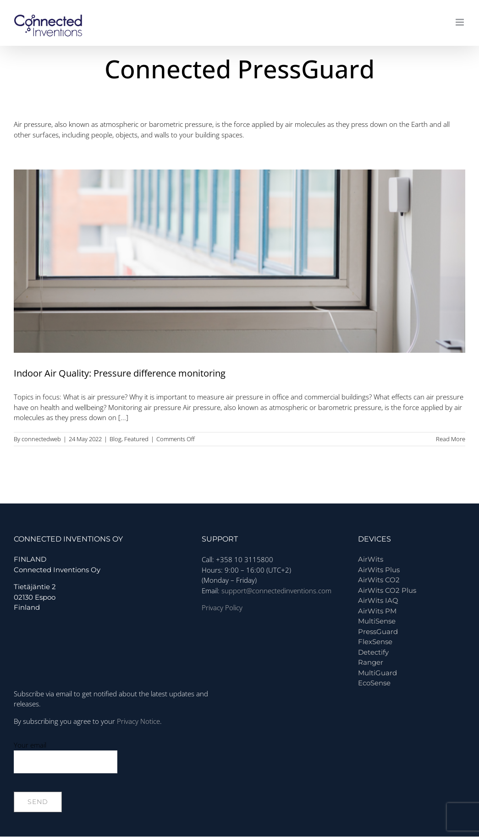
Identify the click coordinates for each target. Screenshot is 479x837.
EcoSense (374, 682)
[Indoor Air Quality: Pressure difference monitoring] (239, 261)
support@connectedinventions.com (276, 590)
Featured (136, 439)
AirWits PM (377, 611)
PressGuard (378, 631)
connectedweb (41, 439)
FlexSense (375, 641)
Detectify (373, 652)
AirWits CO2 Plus (387, 590)
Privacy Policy (222, 607)
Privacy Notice (138, 721)
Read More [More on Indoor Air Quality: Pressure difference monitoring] (450, 439)
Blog (115, 439)
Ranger (370, 662)
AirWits (370, 559)
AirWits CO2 (379, 579)
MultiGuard (377, 672)
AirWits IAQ (378, 600)
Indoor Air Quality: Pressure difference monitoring (120, 373)
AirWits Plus (379, 569)
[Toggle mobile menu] (460, 22)
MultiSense (377, 621)
